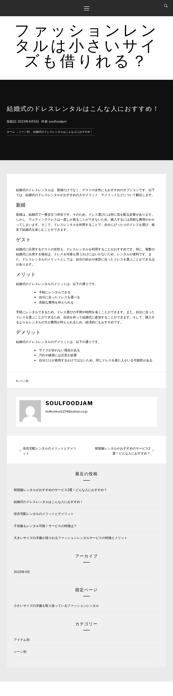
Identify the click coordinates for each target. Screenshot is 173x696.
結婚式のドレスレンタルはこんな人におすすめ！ (48, 502)
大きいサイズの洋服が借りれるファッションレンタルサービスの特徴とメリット (70, 538)
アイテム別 (22, 639)
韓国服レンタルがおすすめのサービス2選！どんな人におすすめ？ (60, 490)
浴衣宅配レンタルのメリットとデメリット (44, 514)
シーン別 (23, 381)
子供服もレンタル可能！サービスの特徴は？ (45, 526)
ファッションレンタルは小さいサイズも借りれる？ (86, 45)
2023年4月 (22, 572)
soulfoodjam (58, 121)
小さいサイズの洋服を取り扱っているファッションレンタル (56, 605)
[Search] (166, 6)
